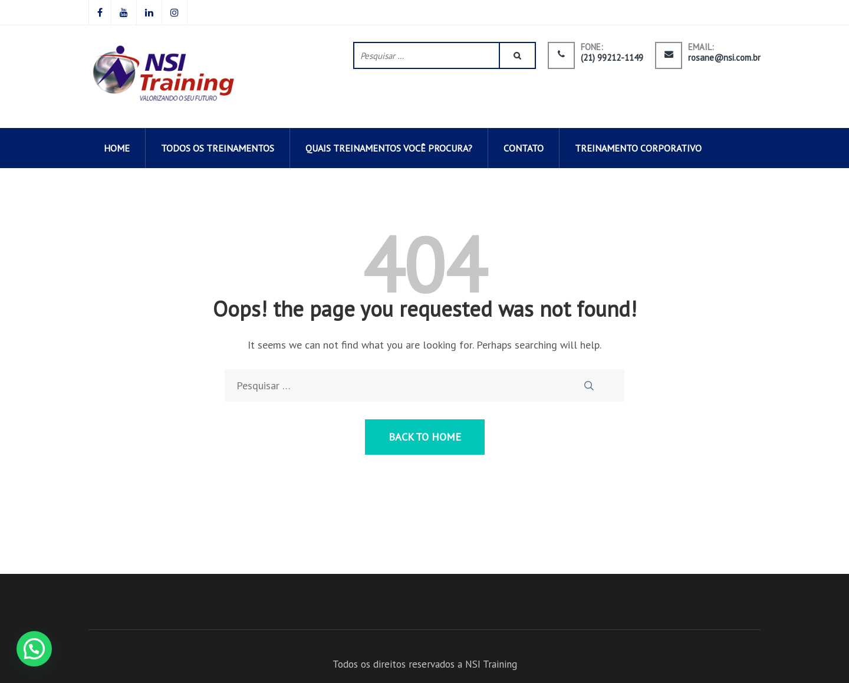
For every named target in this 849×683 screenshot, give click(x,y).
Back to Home (425, 437)
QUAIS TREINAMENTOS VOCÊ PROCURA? (388, 148)
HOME (117, 148)
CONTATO (524, 148)
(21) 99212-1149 (612, 57)
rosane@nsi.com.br (724, 57)
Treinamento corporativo (638, 148)
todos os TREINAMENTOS (217, 148)
